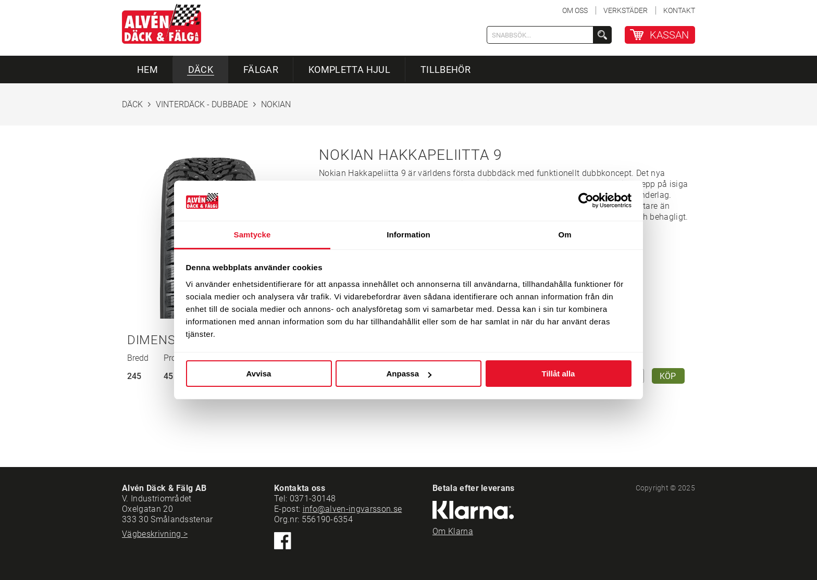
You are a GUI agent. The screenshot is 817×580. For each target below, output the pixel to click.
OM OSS (575, 10)
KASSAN (669, 35)
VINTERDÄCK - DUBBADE (202, 104)
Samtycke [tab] (252, 234)
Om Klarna (452, 531)
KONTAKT (679, 10)
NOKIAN (276, 104)
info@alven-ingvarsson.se (352, 509)
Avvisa (258, 373)
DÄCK (132, 104)
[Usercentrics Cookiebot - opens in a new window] (586, 200)
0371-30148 (313, 498)
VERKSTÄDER (625, 10)
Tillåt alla (558, 373)
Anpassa (408, 373)
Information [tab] (408, 234)
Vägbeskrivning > (155, 534)
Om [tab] (564, 234)
